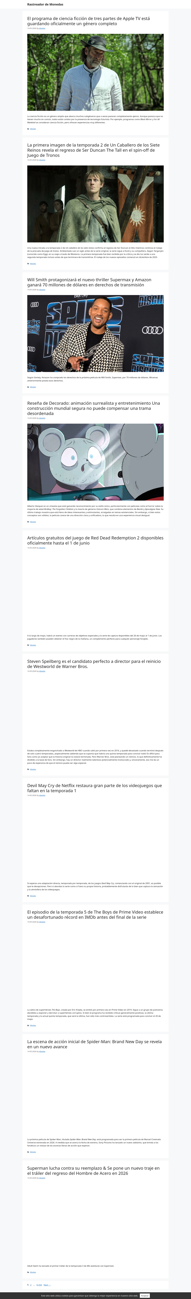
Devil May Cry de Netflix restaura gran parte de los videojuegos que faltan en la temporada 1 (94, 788)
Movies (33, 129)
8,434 (39, 1284)
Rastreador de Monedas (45, 4)
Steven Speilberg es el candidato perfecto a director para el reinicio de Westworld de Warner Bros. (94, 663)
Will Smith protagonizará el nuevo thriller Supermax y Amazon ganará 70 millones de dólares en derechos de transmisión (89, 282)
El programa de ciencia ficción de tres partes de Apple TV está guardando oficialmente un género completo (88, 21)
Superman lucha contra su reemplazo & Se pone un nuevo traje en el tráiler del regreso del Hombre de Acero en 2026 (93, 1170)
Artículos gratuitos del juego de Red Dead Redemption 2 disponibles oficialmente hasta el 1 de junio (95, 540)
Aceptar (145, 1295)
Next (47, 1284)
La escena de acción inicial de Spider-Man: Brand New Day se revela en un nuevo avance (94, 1044)
